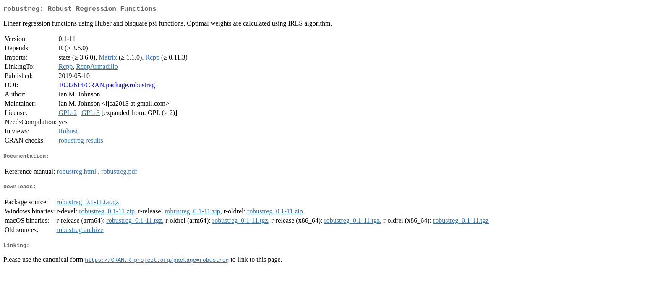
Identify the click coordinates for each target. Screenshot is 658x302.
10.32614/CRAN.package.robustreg (106, 86)
